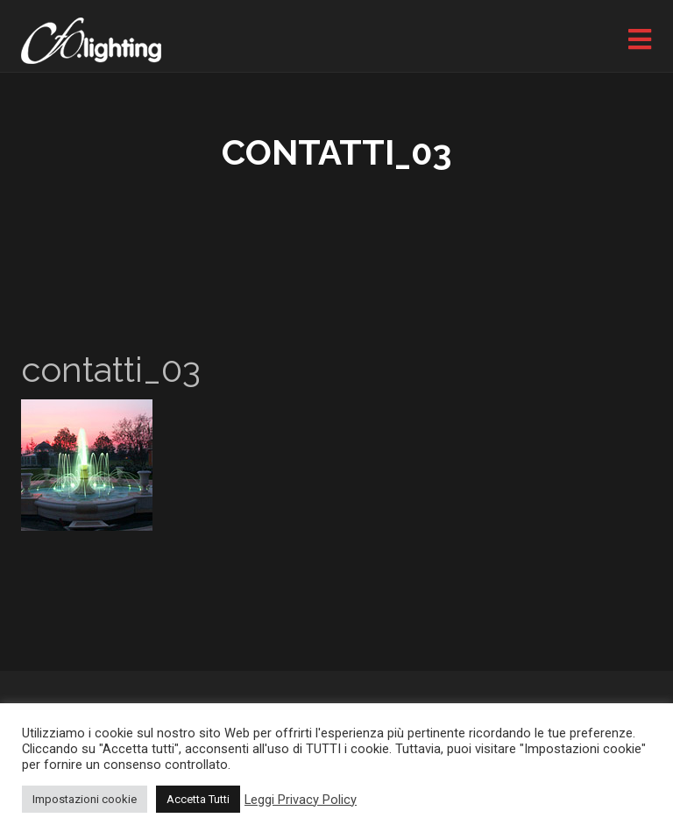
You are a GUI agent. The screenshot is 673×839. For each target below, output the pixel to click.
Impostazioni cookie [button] (84, 799)
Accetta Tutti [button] (198, 799)
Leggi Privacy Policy (300, 799)
